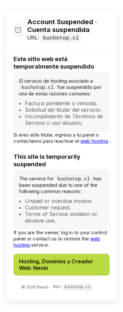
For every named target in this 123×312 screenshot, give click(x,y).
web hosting (94, 141)
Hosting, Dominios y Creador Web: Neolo (56, 264)
